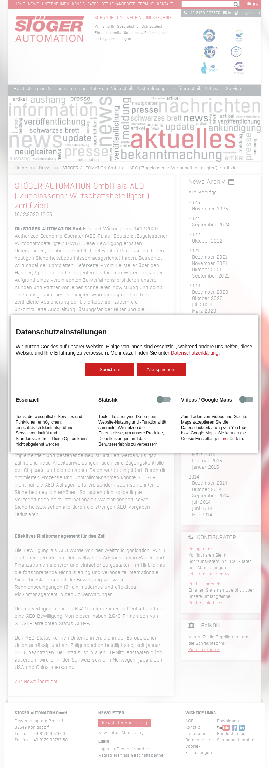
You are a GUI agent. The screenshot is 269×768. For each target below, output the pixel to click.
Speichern (109, 369)
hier (225, 438)
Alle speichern (161, 369)
